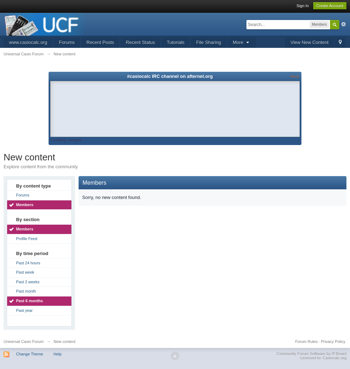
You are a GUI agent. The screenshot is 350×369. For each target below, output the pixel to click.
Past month (26, 291)
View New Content (309, 42)
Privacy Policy (333, 341)
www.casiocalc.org (28, 42)
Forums (67, 42)
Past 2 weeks (27, 282)
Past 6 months (29, 301)
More (242, 42)
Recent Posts (100, 42)
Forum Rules (306, 341)
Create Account (329, 6)
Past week (25, 272)
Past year (24, 310)
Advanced (343, 24)
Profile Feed (26, 238)
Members (24, 205)
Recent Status (140, 42)
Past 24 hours (28, 263)
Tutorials (175, 42)
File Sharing (208, 42)
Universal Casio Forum (24, 341)
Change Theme (29, 354)
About (294, 76)
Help (58, 354)
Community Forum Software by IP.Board (311, 353)
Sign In (302, 6)
